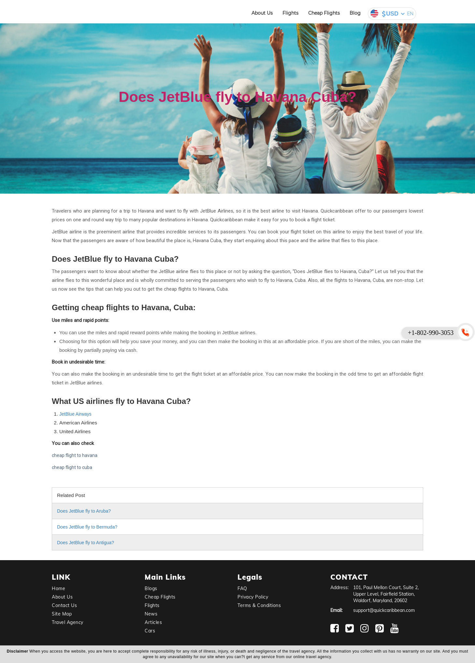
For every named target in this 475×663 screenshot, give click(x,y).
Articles (153, 622)
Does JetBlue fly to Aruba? (84, 511)
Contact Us (64, 605)
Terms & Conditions (259, 605)
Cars (150, 631)
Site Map (62, 614)
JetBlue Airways (75, 414)
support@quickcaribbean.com (384, 610)
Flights (290, 13)
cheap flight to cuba (72, 467)
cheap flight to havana (74, 455)
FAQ (242, 588)
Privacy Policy (253, 597)
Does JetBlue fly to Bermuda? (87, 527)
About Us (262, 13)
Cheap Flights (324, 13)
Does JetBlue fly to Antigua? (85, 542)
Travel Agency (67, 622)
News (151, 614)
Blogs (151, 588)
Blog (355, 13)
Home (58, 588)
